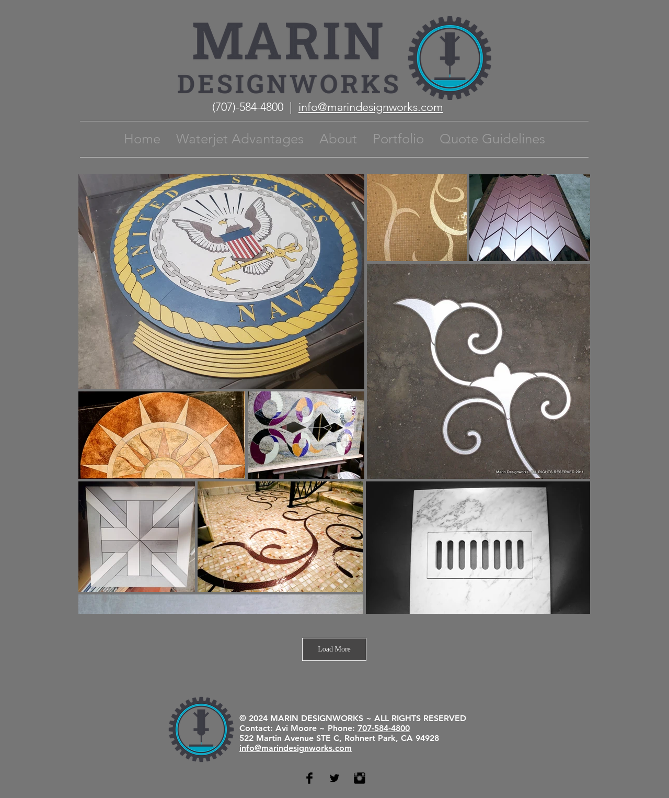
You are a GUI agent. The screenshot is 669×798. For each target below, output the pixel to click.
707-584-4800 (383, 728)
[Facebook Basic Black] (309, 778)
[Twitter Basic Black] (334, 778)
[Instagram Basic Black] (359, 778)
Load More (334, 649)
